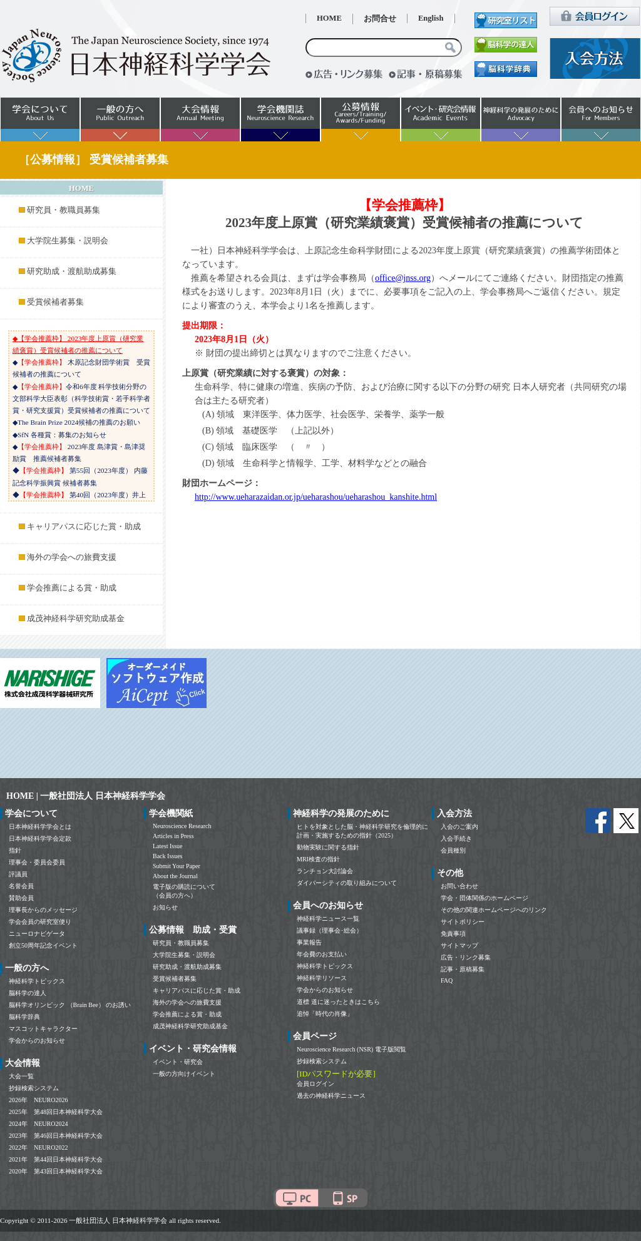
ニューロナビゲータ (37, 933)
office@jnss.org (403, 278)
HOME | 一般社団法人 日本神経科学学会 (85, 796)
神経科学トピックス (37, 981)
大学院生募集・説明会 (67, 240)
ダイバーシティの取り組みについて (347, 882)
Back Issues (168, 856)
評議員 (18, 874)
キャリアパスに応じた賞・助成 (84, 526)
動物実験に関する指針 (328, 847)
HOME (329, 18)
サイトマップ (459, 945)
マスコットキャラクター (43, 1028)
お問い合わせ (459, 886)
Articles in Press (173, 836)
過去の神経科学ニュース (331, 1095)
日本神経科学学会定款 (40, 838)
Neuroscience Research (182, 826)
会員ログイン (315, 1083)
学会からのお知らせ (37, 1040)
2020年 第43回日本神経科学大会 (56, 1171)
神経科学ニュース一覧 (328, 918)
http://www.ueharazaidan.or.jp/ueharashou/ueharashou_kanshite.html (316, 497)
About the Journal (175, 876)
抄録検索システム (34, 1088)
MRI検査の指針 (318, 859)
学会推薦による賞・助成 (71, 588)
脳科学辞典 (24, 1016)
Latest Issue (168, 846)
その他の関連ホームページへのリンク (494, 909)
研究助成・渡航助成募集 (71, 271)
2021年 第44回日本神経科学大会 (56, 1159)
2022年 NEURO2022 (38, 1147)
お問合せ (380, 18)
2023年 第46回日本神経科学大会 (56, 1135)
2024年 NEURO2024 (38, 1123)
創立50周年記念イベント (43, 945)
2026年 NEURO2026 (38, 1100)
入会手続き (456, 838)
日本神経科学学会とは (40, 826)
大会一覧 (21, 1076)
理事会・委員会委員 (37, 862)
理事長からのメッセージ (43, 909)
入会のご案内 (459, 826)
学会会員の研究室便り (40, 921)
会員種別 (453, 850)
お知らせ (165, 907)
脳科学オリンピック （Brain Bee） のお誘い (70, 1004)
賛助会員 (21, 897)
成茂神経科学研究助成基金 (76, 618)
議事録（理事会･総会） (329, 930)
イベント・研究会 (178, 1061)
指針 (15, 850)
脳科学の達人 (27, 993)
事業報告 (309, 942)
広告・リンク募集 (466, 957)
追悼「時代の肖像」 (325, 1013)
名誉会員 (21, 886)
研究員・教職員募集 (63, 210)
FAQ (447, 980)
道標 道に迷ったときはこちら (338, 1001)
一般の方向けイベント (184, 1073)
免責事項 (453, 933)
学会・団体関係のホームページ (484, 897)
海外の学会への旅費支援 (71, 557)
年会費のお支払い (322, 954)
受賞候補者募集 (55, 302)
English (431, 18)
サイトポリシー (463, 921)
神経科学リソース (322, 978)
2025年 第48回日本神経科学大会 (56, 1111)
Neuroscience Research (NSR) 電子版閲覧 (351, 1049)
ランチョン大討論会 (325, 871)
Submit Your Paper (176, 866)
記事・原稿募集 (463, 969)
